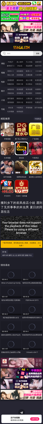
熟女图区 (29, 93)
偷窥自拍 (10, 89)
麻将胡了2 (10, 66)
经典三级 (20, 84)
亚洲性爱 (10, 80)
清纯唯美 (20, 93)
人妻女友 (29, 98)
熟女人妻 (10, 75)
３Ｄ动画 (38, 71)
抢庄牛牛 (38, 66)
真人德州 (20, 62)
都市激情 (10, 98)
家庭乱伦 (20, 98)
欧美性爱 (38, 80)
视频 (3, 72)
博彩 (3, 63)
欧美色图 (29, 89)
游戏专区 (38, 62)
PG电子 (10, 62)
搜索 (37, 53)
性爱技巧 (38, 102)
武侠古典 (38, 98)
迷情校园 (10, 102)
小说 (3, 100)
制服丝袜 (10, 84)
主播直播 (29, 75)
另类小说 (20, 102)
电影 (3, 82)
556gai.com (21, 47)
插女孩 (10, 107)
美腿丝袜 (10, 93)
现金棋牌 (29, 66)
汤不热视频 (38, 107)
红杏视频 (10, 111)
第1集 (4, 252)
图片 (3, 91)
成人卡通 (29, 80)
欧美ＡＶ (29, 71)
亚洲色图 (20, 89)
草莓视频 (29, 107)
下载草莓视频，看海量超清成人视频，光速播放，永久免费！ (21, 244)
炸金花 (19, 66)
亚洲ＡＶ (10, 71)
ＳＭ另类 (38, 75)
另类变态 (38, 84)
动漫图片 (38, 89)
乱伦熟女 (29, 84)
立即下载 (35, 419)
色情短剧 (20, 111)
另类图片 (38, 93)
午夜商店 (20, 107)
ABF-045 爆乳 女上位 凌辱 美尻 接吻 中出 (17, 255)
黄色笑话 (29, 102)
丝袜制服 (20, 75)
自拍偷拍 (20, 71)
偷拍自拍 (20, 80)
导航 (3, 109)
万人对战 (29, 62)
